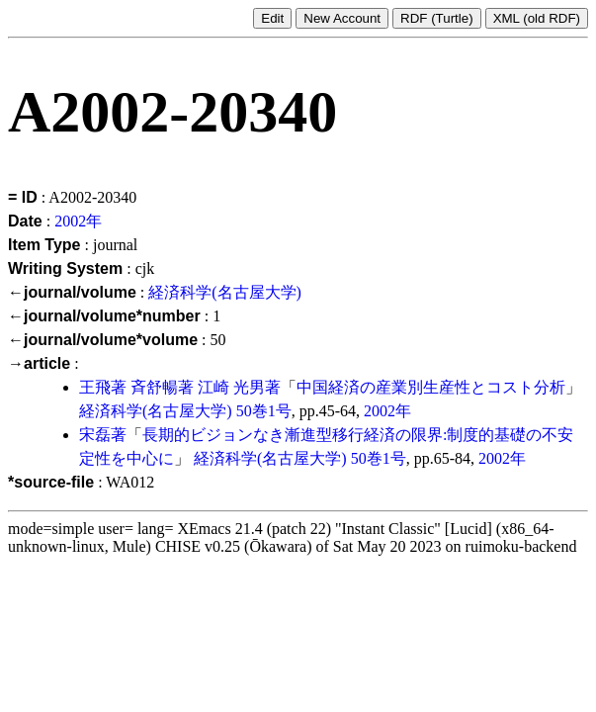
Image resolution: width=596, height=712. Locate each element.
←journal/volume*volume (103, 339)
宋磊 (95, 434)
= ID (23, 197)
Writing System (65, 268)
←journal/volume (72, 292)
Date (25, 221)
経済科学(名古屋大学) (224, 292)
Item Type (44, 244)
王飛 (95, 387)
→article (39, 363)
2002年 (78, 221)
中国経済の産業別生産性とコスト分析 (431, 387)
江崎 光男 (231, 387)
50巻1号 (264, 410)
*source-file (51, 482)
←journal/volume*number (104, 316)
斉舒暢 (154, 387)
